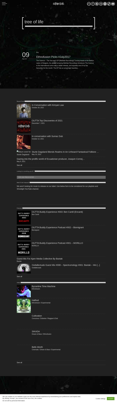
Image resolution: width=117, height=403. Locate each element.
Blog (37, 52)
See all (19, 183)
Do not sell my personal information (14, 400)
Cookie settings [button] (100, 398)
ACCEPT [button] (110, 398)
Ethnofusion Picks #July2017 (53, 56)
